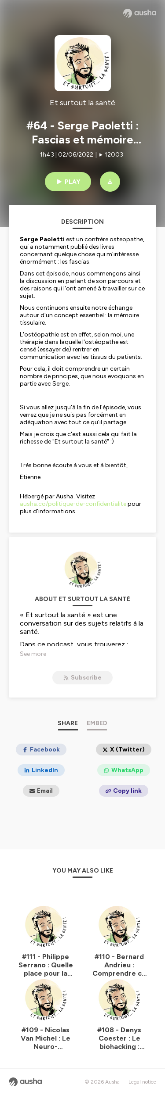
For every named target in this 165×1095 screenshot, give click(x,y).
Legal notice (142, 1082)
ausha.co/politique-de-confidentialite (73, 504)
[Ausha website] (139, 13)
